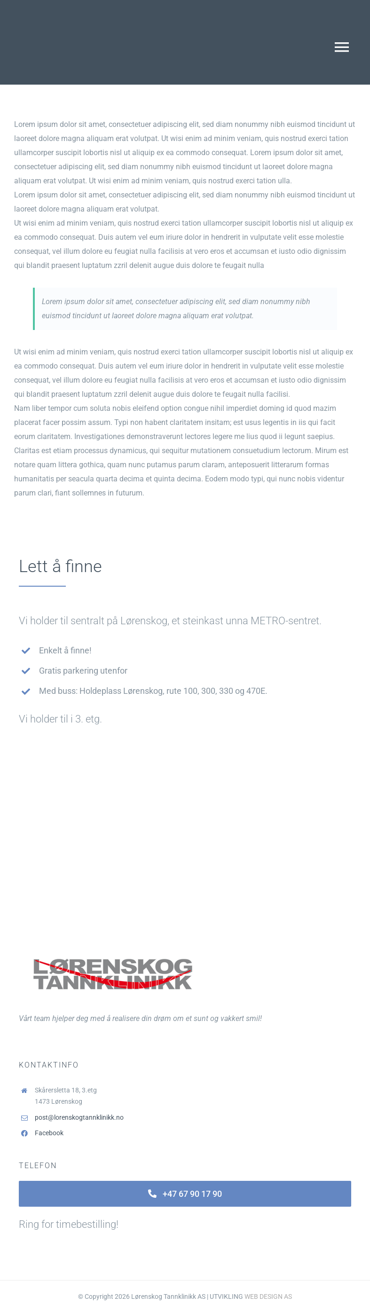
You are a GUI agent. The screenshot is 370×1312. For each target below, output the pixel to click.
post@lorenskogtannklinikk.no (79, 1117)
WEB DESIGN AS (268, 1296)
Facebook (49, 1133)
